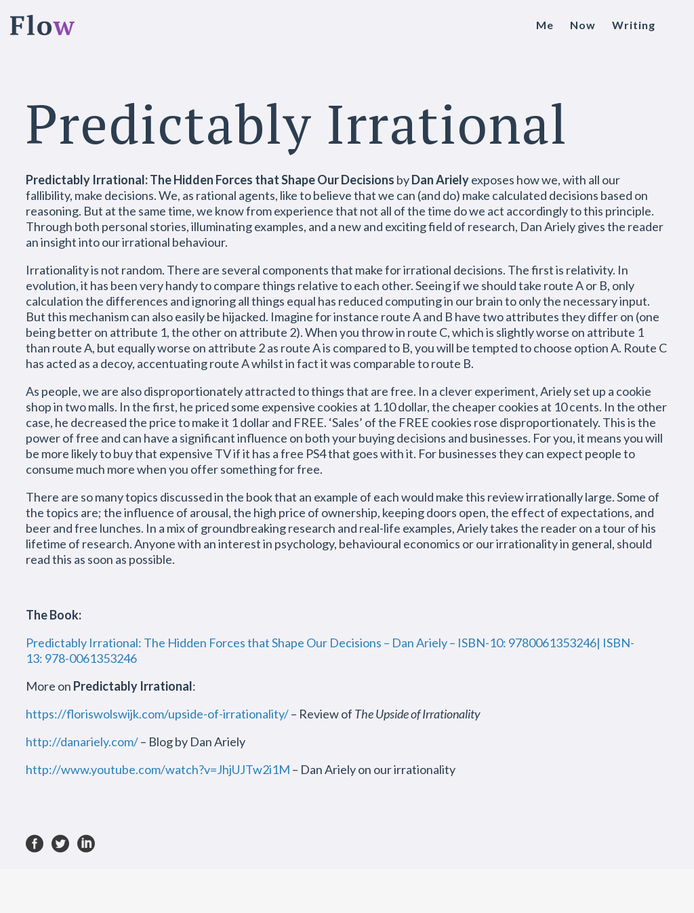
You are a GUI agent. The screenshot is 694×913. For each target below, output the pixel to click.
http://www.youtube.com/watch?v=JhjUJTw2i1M (158, 769)
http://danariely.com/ (82, 741)
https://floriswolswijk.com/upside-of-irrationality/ (157, 713)
